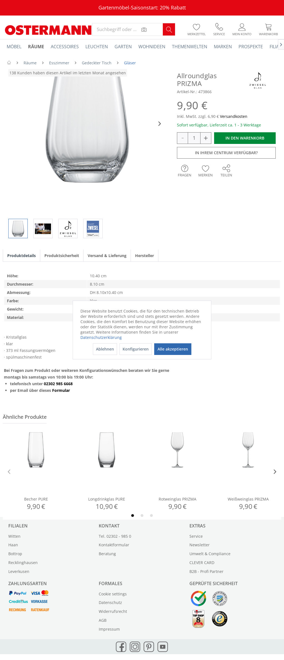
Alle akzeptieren (173, 349)
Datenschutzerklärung (101, 337)
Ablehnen (105, 349)
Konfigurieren (136, 349)
